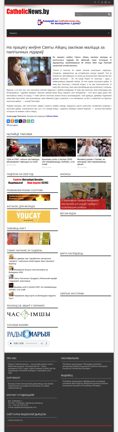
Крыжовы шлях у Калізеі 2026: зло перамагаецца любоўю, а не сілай (58, 161)
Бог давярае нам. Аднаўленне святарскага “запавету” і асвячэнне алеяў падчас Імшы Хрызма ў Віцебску (31, 261)
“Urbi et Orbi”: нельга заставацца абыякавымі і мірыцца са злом (23, 160)
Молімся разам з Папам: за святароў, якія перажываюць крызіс (91, 161)
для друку (13, 125)
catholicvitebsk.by (15, 420)
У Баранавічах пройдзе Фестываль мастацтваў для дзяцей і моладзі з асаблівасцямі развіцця (80, 204)
